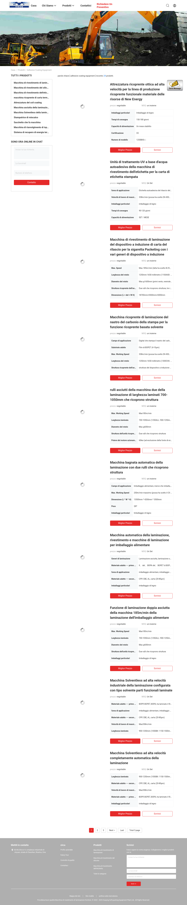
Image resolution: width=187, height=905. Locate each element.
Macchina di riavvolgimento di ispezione (31, 127)
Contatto (31, 182)
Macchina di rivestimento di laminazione (31, 82)
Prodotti (21, 70)
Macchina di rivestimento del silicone (31, 87)
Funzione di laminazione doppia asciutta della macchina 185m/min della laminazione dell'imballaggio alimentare (140, 613)
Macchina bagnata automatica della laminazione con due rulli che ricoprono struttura (139, 467)
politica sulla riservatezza (108, 896)
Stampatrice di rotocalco (26, 117)
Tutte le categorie (100, 874)
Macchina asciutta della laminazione (31, 107)
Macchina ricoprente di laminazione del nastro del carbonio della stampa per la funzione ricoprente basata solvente (139, 322)
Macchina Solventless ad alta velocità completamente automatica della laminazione (138, 758)
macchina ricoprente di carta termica (31, 97)
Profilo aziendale (67, 850)
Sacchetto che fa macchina (27, 122)
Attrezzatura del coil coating (28, 102)
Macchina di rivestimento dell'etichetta (31, 92)
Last (122, 830)
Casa (13, 70)
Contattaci (64, 865)
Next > (112, 830)
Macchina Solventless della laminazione (31, 112)
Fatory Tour (65, 855)
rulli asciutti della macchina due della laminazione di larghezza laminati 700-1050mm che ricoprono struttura (139, 395)
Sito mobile (89, 896)
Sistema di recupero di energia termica (31, 132)
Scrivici (157, 150)
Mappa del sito (74, 896)
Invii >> (133, 884)
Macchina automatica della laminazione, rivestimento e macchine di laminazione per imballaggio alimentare (140, 540)
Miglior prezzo (125, 150)
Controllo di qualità (67, 860)
